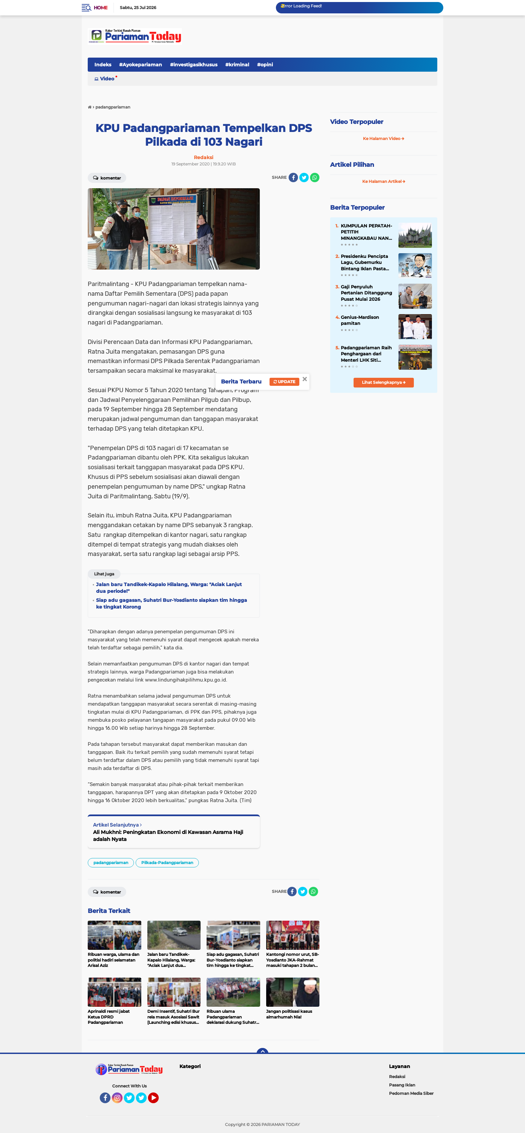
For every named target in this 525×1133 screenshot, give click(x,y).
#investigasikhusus (193, 65)
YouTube (158, 1100)
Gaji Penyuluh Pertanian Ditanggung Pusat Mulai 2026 (366, 292)
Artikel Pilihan (352, 164)
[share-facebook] (293, 177)
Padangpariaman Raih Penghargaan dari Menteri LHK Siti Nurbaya (366, 354)
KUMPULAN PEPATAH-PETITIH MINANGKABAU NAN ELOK (366, 232)
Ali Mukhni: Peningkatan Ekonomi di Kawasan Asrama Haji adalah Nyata (168, 835)
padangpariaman (110, 862)
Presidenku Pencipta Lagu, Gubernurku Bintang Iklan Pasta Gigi (364, 263)
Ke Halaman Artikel (383, 181)
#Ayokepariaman (140, 65)
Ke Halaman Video (383, 138)
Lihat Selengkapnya (384, 382)
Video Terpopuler (356, 122)
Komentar (107, 177)
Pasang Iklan (402, 1084)
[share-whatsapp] (314, 177)
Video (107, 79)
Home (100, 8)
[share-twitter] (304, 177)
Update (284, 381)
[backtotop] (262, 1054)
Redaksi (397, 1076)
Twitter (132, 1100)
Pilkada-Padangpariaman (167, 862)
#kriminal (237, 65)
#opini (265, 65)
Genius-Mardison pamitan (360, 320)
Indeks (102, 65)
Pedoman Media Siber (411, 1093)
